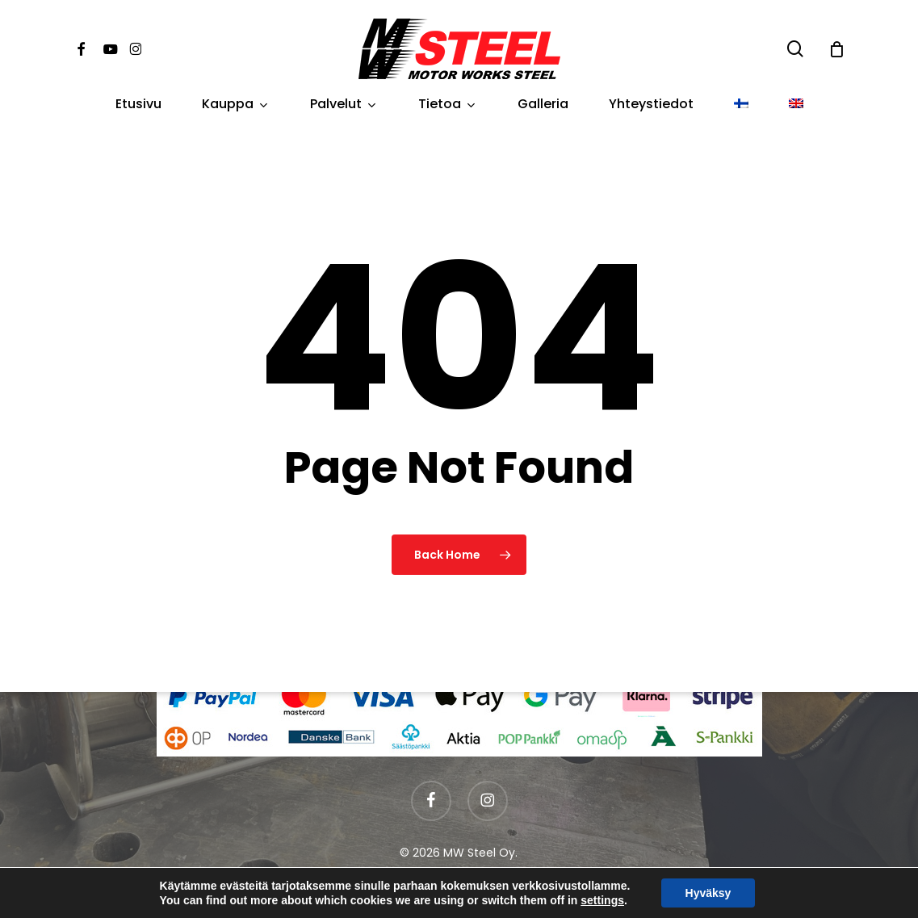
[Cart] (836, 49)
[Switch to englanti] (796, 104)
